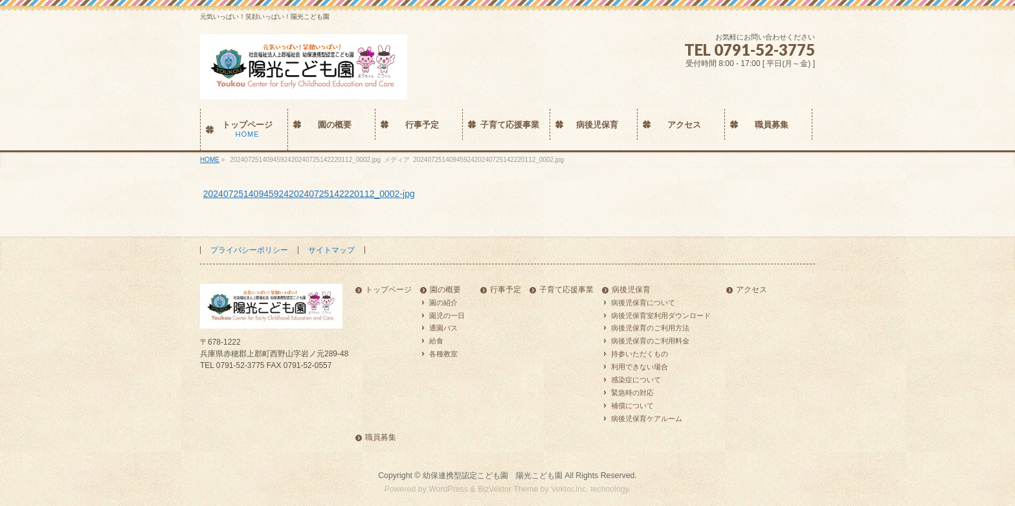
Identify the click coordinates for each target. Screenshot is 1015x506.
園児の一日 (447, 315)
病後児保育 (631, 290)
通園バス (443, 328)
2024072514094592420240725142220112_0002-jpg (309, 194)
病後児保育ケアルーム (646, 418)
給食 (436, 341)
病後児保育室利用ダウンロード (661, 315)
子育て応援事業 (566, 290)
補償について (632, 405)
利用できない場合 (639, 367)
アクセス (751, 290)
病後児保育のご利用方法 (650, 328)
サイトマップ (331, 250)
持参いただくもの (639, 354)
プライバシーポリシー (249, 250)
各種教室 (443, 354)
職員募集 (380, 437)
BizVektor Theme (508, 489)
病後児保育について (643, 302)
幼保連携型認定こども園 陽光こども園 (493, 475)
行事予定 (505, 290)
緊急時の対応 (632, 393)
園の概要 (445, 290)
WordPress (448, 489)
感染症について (636, 380)
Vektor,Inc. (569, 489)
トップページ (388, 290)
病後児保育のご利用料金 (650, 341)
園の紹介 (443, 302)
